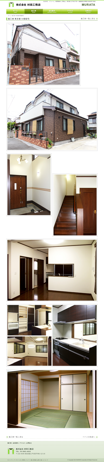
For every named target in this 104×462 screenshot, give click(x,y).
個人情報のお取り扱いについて (39, 460)
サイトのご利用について (23, 460)
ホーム (15, 11)
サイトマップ (11, 460)
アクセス (70, 11)
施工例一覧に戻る (88, 18)
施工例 (34, 11)
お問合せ (88, 11)
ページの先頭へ (89, 437)
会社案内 (52, 11)
